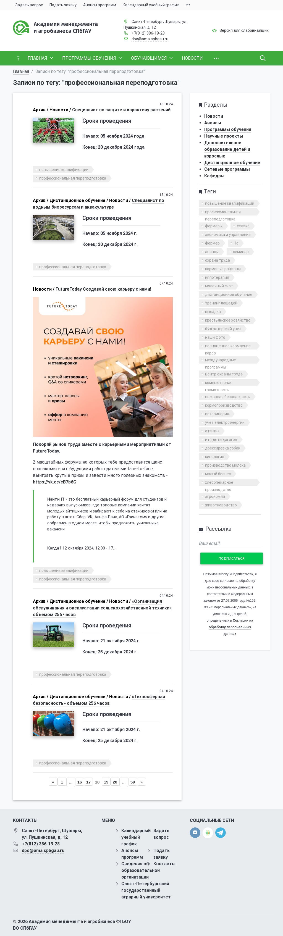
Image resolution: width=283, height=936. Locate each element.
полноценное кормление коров (228, 346)
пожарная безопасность (227, 397)
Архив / (40, 109)
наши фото (215, 337)
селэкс (243, 226)
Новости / (60, 109)
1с (236, 243)
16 (79, 782)
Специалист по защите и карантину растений (121, 109)
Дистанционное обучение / (78, 200)
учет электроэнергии (225, 422)
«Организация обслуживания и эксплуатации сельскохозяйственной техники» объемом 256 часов (102, 608)
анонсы (212, 251)
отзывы (212, 431)
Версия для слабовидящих (244, 30)
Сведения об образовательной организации (140, 870)
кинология (214, 456)
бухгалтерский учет (223, 329)
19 (106, 782)
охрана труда (217, 260)
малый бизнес (218, 474)
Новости (213, 116)
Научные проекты (223, 136)
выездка (213, 311)
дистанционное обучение (228, 294)
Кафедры (214, 175)
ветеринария (217, 414)
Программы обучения (227, 129)
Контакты (164, 863)
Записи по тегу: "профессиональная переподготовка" (96, 82)
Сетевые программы (227, 169)
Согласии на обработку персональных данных (231, 627)
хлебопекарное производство (219, 483)
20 (115, 782)
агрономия (215, 496)
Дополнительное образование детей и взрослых (227, 149)
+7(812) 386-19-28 (148, 33)
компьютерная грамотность (218, 383)
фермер (212, 243)
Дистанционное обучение (232, 162)
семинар (241, 251)
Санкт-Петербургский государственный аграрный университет (146, 890)
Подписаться (232, 558)
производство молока (225, 465)
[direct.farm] (208, 832)
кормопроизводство (224, 405)
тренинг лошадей (221, 303)
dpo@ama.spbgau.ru (150, 39)
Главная (21, 71)
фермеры (213, 226)
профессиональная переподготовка (72, 178)
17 (88, 782)
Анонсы (212, 122)
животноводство (221, 505)
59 (132, 782)
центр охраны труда (224, 374)
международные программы (220, 361)
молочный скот (219, 286)
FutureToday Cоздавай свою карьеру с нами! (103, 289)
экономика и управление (228, 234)
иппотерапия (217, 277)
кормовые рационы (223, 269)
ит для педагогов (221, 439)
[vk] (195, 832)
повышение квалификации (63, 169)
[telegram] (220, 832)
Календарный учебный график (136, 837)
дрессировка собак (222, 448)
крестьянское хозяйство (227, 320)
